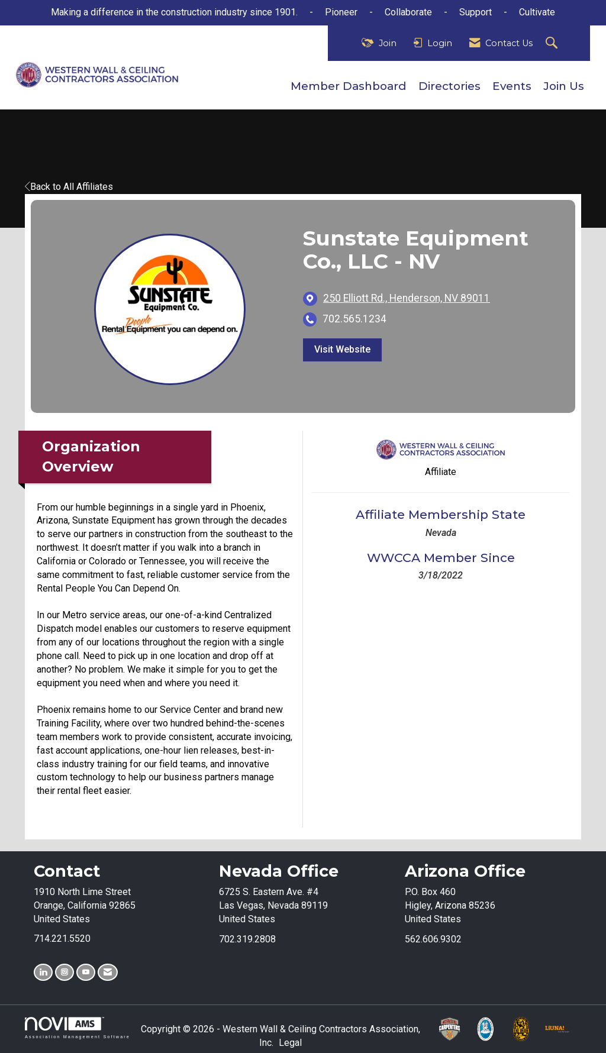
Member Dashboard (349, 86)
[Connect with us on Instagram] (64, 972)
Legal (290, 1042)
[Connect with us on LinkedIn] (43, 972)
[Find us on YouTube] (85, 972)
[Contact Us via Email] (108, 972)
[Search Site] (553, 43)
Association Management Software (77, 1028)
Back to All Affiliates (69, 186)
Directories (449, 86)
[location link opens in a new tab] (406, 298)
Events (511, 86)
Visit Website (342, 349)
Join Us (563, 86)
